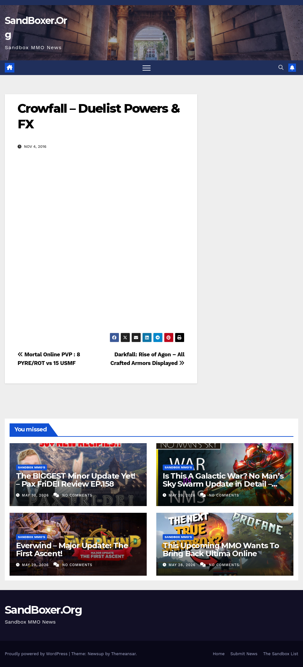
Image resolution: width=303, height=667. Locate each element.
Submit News (244, 653)
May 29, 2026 (183, 495)
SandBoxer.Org (43, 610)
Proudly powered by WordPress (37, 653)
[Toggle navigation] (146, 68)
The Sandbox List (280, 653)
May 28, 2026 (183, 565)
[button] (281, 67)
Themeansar (123, 653)
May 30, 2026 (36, 495)
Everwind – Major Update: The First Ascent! (72, 549)
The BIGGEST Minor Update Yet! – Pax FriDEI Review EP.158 (75, 480)
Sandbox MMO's (31, 467)
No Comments (77, 495)
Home (219, 653)
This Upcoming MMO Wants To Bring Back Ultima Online (221, 549)
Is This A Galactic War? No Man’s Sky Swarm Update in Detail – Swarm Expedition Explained (223, 483)
